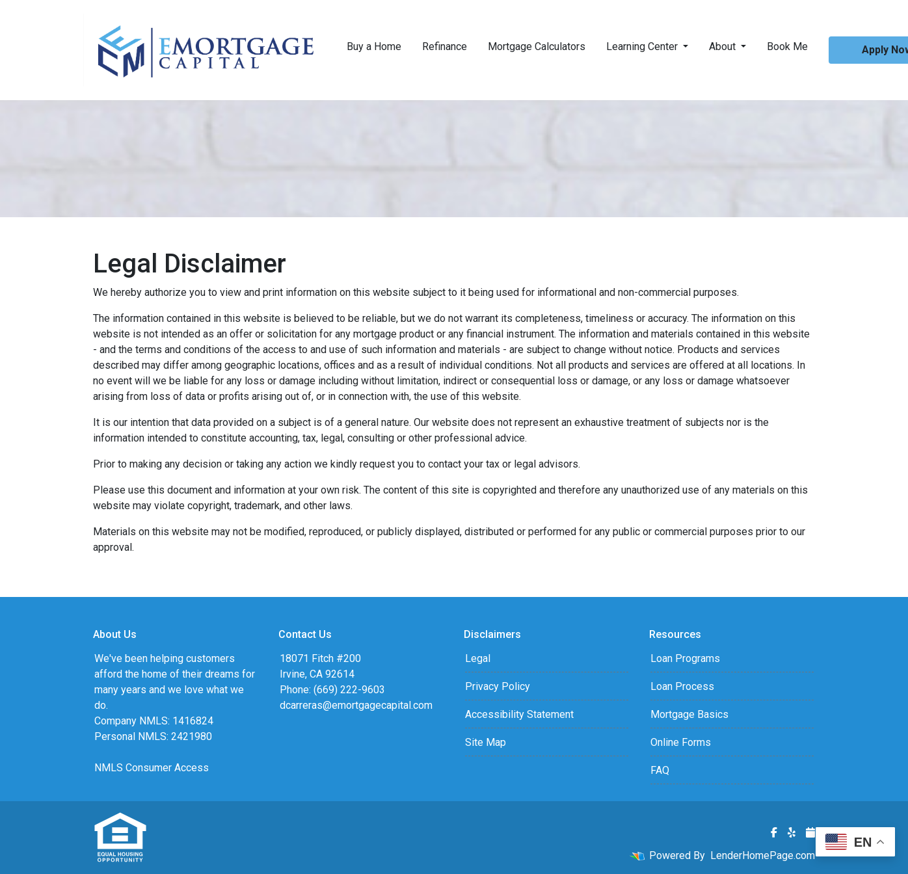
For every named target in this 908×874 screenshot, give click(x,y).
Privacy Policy (497, 686)
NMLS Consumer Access (151, 767)
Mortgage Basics (689, 714)
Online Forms (680, 742)
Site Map (485, 742)
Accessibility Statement (519, 714)
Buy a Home (374, 46)
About (723, 46)
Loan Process (682, 686)
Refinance (444, 46)
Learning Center (643, 46)
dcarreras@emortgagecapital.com (356, 705)
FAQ (659, 770)
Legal (477, 658)
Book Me (787, 46)
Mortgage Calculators (536, 46)
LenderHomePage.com (762, 855)
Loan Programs (685, 658)
